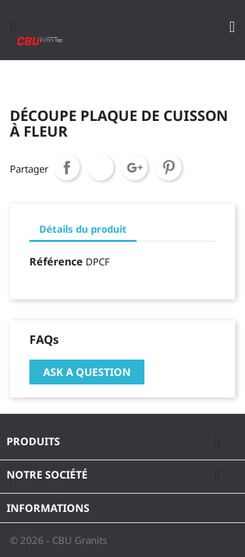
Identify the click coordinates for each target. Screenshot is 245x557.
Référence (56, 261)
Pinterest (168, 167)
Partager (67, 167)
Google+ (135, 167)
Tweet (101, 167)
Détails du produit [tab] (83, 228)
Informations (48, 508)
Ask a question (87, 372)
